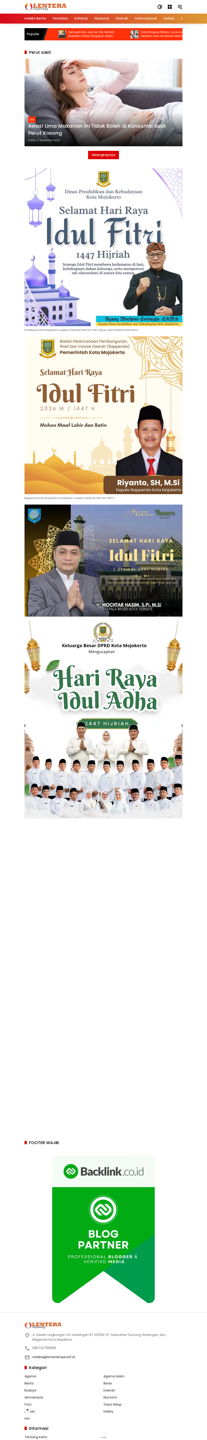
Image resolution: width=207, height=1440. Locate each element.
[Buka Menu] (169, 7)
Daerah (109, 1390)
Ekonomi (110, 1397)
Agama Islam (114, 1376)
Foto (28, 1404)
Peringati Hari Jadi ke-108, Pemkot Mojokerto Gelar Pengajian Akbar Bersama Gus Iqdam (137, 34)
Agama (30, 1376)
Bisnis (108, 1383)
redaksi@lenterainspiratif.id (53, 1357)
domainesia (34, 1397)
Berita (29, 1383)
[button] (160, 7)
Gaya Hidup (113, 1404)
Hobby (108, 1411)
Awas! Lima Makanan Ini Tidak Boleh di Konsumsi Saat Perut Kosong (97, 130)
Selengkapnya (103, 155)
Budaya (30, 1390)
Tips (31, 119)
